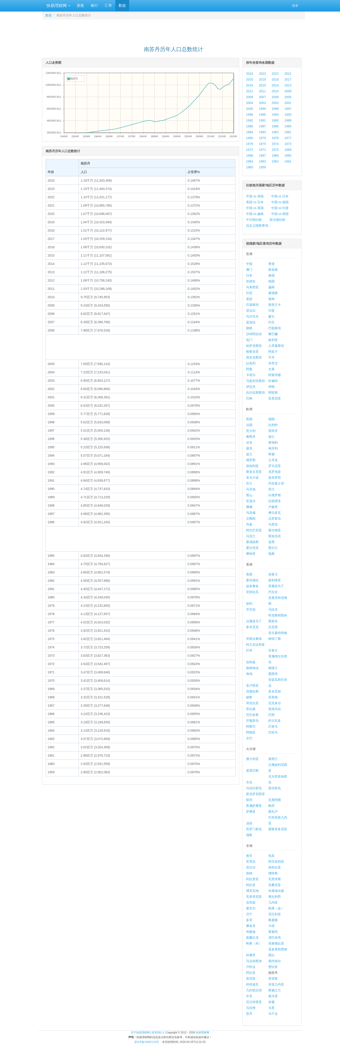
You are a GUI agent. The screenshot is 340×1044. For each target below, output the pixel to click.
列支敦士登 (276, 483)
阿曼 (249, 369)
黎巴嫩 (273, 334)
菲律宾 (251, 281)
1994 (275, 114)
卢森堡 (273, 507)
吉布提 (251, 902)
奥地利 (273, 442)
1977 (287, 138)
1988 (249, 126)
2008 (249, 97)
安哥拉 (251, 861)
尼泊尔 (251, 310)
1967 (262, 155)
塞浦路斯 (252, 542)
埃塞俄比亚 (276, 943)
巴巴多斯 (252, 715)
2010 (275, 91)
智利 (249, 603)
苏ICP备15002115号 (146, 1042)
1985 (287, 126)
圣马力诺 (252, 477)
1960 (249, 167)
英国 (249, 419)
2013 (287, 85)
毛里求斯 (274, 879)
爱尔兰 (273, 548)
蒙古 (271, 316)
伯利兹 (251, 662)
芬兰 (249, 483)
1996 (249, 114)
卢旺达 (251, 967)
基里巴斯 (252, 770)
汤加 (249, 823)
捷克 (249, 448)
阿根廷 (251, 732)
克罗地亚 (274, 472)
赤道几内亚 (276, 984)
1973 (287, 144)
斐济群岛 (274, 788)
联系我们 (157, 1032)
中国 (249, 264)
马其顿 (251, 512)
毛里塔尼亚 (254, 896)
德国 (271, 419)
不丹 (271, 357)
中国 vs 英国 (255, 208)
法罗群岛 (274, 518)
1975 (262, 144)
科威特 (273, 381)
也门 (249, 340)
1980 (249, 138)
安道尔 (251, 501)
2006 (275, 97)
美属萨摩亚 (254, 805)
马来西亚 (252, 287)
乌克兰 (251, 536)
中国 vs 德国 (280, 202)
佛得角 (273, 873)
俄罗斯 (251, 460)
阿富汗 (273, 351)
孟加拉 (251, 322)
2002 (275, 103)
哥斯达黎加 (254, 638)
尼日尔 (251, 867)
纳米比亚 (274, 867)
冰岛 (249, 442)
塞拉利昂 (274, 896)
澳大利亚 (252, 759)
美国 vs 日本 (255, 202)
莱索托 (273, 932)
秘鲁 (249, 697)
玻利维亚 (274, 580)
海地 (249, 674)
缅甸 (271, 299)
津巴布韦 (274, 937)
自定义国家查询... (258, 225)
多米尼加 (274, 691)
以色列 (251, 363)
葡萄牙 (251, 436)
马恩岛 (273, 524)
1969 (287, 149)
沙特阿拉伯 (254, 334)
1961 (287, 161)
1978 (275, 138)
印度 (271, 310)
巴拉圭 (273, 592)
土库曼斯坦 (276, 345)
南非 (249, 855)
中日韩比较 (254, 219)
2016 (249, 85)
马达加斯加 (254, 961)
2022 (275, 73)
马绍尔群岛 (254, 788)
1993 (287, 114)
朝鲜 (249, 328)
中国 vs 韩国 (280, 214)
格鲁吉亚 (252, 351)
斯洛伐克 (274, 536)
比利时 (273, 425)
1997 (287, 108)
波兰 (249, 454)
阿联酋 (273, 392)
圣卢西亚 (252, 685)
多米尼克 (252, 627)
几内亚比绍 (254, 990)
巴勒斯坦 (274, 328)
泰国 (271, 275)
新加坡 (273, 269)
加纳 (249, 873)
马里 (271, 1008)
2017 (287, 79)
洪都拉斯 (252, 691)
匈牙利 (273, 448)
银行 (94, 5)
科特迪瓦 (252, 984)
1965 (287, 155)
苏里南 (273, 697)
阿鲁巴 (251, 726)
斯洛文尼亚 (254, 472)
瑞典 (271, 553)
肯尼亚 (251, 978)
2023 (262, 73)
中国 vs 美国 (255, 196)
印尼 (249, 293)
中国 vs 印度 (280, 208)
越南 (271, 287)
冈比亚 (251, 972)
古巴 (249, 738)
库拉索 (251, 709)
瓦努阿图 (274, 800)
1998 (275, 108)
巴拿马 (273, 726)
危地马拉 (274, 709)
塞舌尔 (251, 908)
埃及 (271, 855)
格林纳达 (252, 668)
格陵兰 (273, 668)
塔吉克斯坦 (254, 357)
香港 (271, 264)
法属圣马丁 (254, 621)
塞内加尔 (274, 961)
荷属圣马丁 (276, 586)
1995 (262, 114)
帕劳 (271, 805)
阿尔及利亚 (276, 861)
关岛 (249, 782)
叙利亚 (273, 340)
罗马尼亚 (274, 466)
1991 (262, 120)
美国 (249, 574)
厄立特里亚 (254, 1002)
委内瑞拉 (252, 580)
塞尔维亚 (274, 530)
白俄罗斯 (274, 495)
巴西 (271, 715)
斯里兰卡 (274, 305)
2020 (249, 79)
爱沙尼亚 (252, 548)
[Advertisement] (173, 30)
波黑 (271, 542)
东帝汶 (273, 363)
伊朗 (271, 386)
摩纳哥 (251, 553)
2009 (287, 91)
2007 (262, 97)
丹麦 (249, 524)
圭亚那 (273, 627)
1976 (249, 144)
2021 (287, 73)
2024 (249, 73)
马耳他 (251, 489)
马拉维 (251, 1008)
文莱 (271, 369)
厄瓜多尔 (274, 703)
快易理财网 (57, 5)
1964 (249, 161)
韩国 (271, 281)
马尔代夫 (252, 316)
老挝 (249, 299)
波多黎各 (252, 586)
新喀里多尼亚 (277, 829)
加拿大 (273, 574)
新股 (80, 5)
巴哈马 (273, 732)
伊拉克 (251, 386)
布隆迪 (251, 932)
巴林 (249, 398)
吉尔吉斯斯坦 (255, 392)
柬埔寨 (273, 293)
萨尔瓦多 (274, 720)
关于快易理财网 (140, 1032)
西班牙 (273, 431)
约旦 (271, 322)
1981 (287, 132)
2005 (287, 97)
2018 (275, 79)
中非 (249, 996)
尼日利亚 (274, 914)
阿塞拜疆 (274, 375)
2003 (262, 103)
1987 (262, 126)
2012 (249, 91)
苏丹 (249, 1013)
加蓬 (271, 1002)
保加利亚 (252, 466)
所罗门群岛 (254, 829)
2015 (262, 85)
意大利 (251, 431)
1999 (262, 108)
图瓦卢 (273, 811)
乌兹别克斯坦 (255, 381)
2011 (262, 91)
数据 (122, 5)
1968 (249, 155)
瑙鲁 (249, 835)
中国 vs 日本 (280, 196)
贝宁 (249, 914)
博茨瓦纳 (252, 891)
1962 (275, 161)
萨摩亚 (251, 811)
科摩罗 (251, 955)
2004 (249, 103)
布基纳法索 (276, 891)
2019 (262, 79)
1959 (262, 167)
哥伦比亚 (252, 703)
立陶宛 (251, 518)
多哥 (249, 920)
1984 (249, 132)
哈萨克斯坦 (254, 345)
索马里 (273, 996)
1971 (262, 149)
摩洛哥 (251, 926)
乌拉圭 (273, 609)
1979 (262, 138)
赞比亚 (273, 967)
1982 (275, 132)
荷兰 (271, 489)
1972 (249, 149)
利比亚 (251, 885)
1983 (262, 132)
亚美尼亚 (274, 398)
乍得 (271, 926)
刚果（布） (254, 943)
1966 (275, 155)
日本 (249, 275)
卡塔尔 (251, 375)
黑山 (249, 495)
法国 (249, 425)
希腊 (271, 454)
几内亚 (273, 902)
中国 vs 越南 (255, 214)
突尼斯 (273, 978)
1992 (249, 120)
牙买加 (251, 609)
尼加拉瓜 (252, 592)
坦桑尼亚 (274, 885)
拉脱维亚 (274, 501)
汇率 (108, 5)
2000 (249, 108)
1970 (275, 149)
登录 (295, 5)
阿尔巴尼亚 (254, 530)
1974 (275, 144)
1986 (275, 126)
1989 (287, 120)
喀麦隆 (273, 920)
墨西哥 (273, 674)
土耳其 (273, 460)
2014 (275, 85)
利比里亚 (252, 879)
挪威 (249, 507)
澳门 (249, 269)
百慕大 (273, 650)
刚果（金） (276, 908)
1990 (275, 120)
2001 (287, 103)
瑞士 (271, 436)
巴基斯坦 (252, 305)
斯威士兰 (274, 990)
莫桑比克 (252, 937)
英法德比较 (277, 219)
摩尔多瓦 (274, 512)
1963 (262, 161)
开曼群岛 (252, 720)
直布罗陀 (274, 477)
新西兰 (273, 759)
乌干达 (273, 1013)
